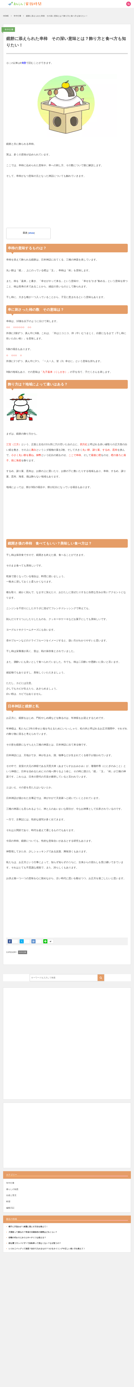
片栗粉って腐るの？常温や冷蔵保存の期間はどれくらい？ (33, 1232)
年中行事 (9, 29)
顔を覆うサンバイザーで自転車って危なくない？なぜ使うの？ (35, 1243)
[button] (121, 4)
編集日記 (10, 1208)
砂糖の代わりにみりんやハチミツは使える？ (27, 1237)
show (31, 233)
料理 (8, 1201)
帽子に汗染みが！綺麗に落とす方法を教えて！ (28, 1227)
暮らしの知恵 (12, 1189)
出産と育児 (11, 1195)
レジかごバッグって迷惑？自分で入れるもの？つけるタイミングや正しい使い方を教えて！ (47, 1249)
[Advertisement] (67, 200)
